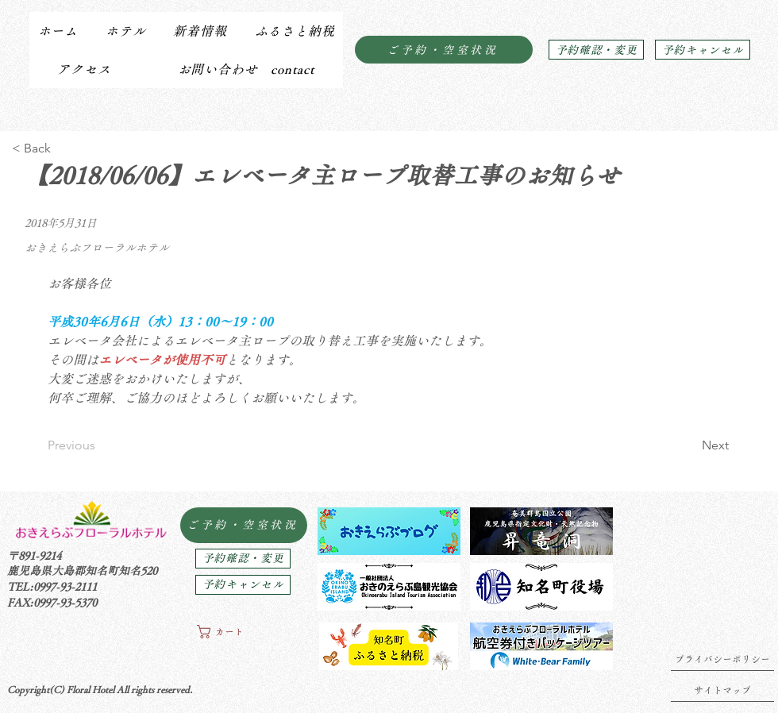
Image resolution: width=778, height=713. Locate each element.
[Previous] (100, 445)
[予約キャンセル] (702, 50)
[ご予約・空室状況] (444, 50)
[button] (125, 31)
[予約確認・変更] (596, 50)
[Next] (689, 445)
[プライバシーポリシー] (722, 659)
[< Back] (64, 148)
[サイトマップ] (722, 690)
